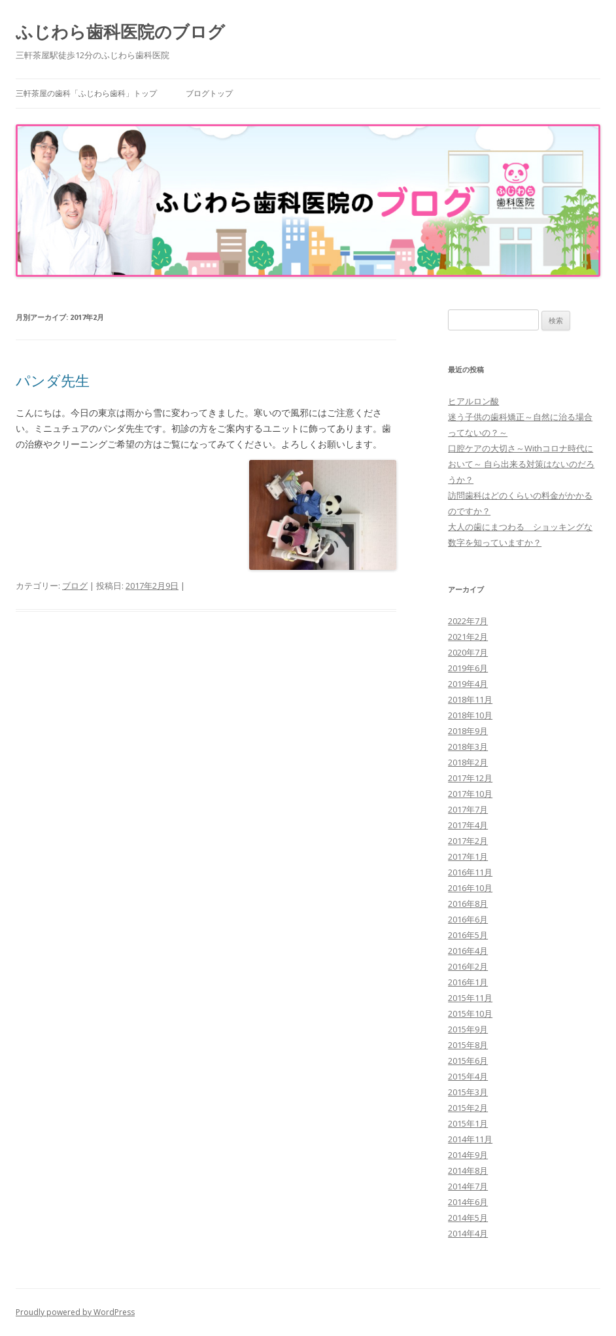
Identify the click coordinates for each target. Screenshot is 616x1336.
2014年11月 (470, 1139)
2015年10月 (470, 1013)
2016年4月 (468, 951)
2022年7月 (468, 621)
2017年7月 (468, 809)
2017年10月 (470, 794)
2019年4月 (468, 684)
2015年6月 (468, 1060)
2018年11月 (470, 699)
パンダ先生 (53, 380)
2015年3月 (468, 1092)
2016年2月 (468, 966)
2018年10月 (470, 715)
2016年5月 (468, 935)
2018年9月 (468, 731)
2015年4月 (468, 1076)
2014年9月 (468, 1155)
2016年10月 (470, 888)
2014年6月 (468, 1202)
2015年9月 (468, 1029)
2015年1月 (468, 1123)
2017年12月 (470, 778)
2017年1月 (468, 856)
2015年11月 (470, 998)
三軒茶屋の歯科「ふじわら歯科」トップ (86, 93)
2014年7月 (468, 1186)
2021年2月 (468, 636)
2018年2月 (468, 762)
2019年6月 (468, 668)
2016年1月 (468, 982)
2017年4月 (468, 825)
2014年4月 (468, 1233)
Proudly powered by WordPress (75, 1312)
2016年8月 (468, 903)
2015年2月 (468, 1108)
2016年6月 (468, 919)
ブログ (75, 585)
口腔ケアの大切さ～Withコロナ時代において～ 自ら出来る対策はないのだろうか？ (521, 463)
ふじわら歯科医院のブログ (120, 31)
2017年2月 (468, 841)
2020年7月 (468, 652)
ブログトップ (209, 93)
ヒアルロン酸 (473, 401)
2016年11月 (470, 872)
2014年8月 (468, 1170)
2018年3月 (468, 746)
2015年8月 (468, 1045)
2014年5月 (468, 1217)
